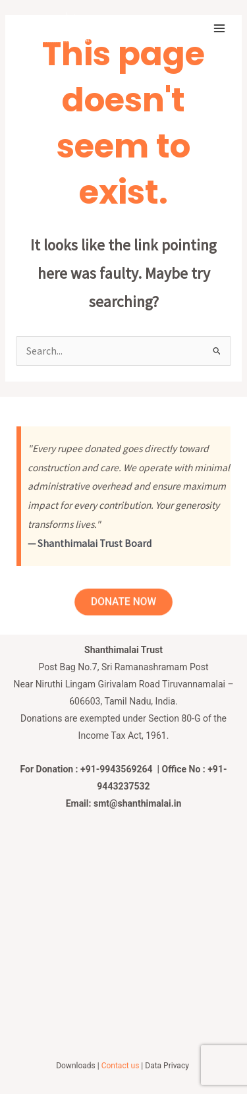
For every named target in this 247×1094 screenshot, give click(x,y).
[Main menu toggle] (220, 28)
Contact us (120, 1065)
